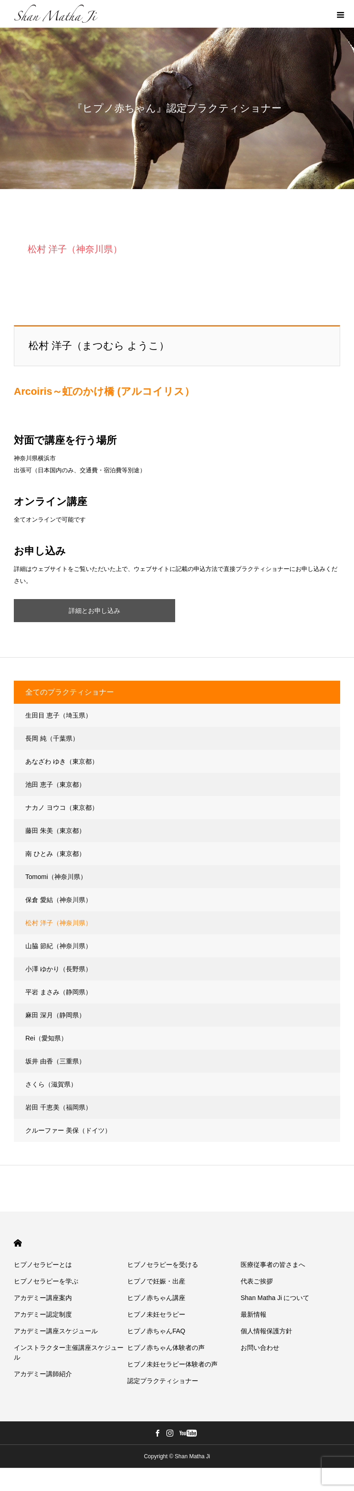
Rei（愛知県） (46, 1038)
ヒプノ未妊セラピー (156, 1314)
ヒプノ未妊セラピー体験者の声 (172, 1364)
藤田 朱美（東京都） (55, 830)
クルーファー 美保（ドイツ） (68, 1130)
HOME (18, 1243)
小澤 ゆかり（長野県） (58, 969)
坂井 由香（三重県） (55, 1061)
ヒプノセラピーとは (43, 1264)
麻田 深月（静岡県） (55, 1015)
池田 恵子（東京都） (55, 784)
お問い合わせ (260, 1347)
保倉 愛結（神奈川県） (58, 899)
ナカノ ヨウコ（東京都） (61, 807)
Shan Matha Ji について (275, 1297)
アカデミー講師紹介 (43, 1374)
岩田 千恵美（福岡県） (58, 1107)
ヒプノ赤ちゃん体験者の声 (166, 1347)
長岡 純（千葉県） (52, 738)
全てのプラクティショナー (69, 692)
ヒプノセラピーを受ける (162, 1264)
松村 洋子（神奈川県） (58, 923)
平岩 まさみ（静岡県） (58, 992)
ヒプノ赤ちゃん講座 (156, 1297)
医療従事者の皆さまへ (273, 1264)
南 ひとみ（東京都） (55, 853)
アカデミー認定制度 (43, 1314)
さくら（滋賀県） (51, 1084)
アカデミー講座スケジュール (56, 1331)
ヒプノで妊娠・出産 (156, 1281)
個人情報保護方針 (266, 1331)
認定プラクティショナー (162, 1380)
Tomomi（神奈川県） (56, 876)
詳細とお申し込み (94, 610)
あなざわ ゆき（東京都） (61, 761)
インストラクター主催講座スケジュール (69, 1352)
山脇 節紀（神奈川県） (58, 946)
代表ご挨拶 (257, 1281)
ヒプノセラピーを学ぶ (46, 1281)
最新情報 (253, 1314)
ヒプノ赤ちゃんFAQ (156, 1331)
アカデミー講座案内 (43, 1297)
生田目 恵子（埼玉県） (58, 715)
